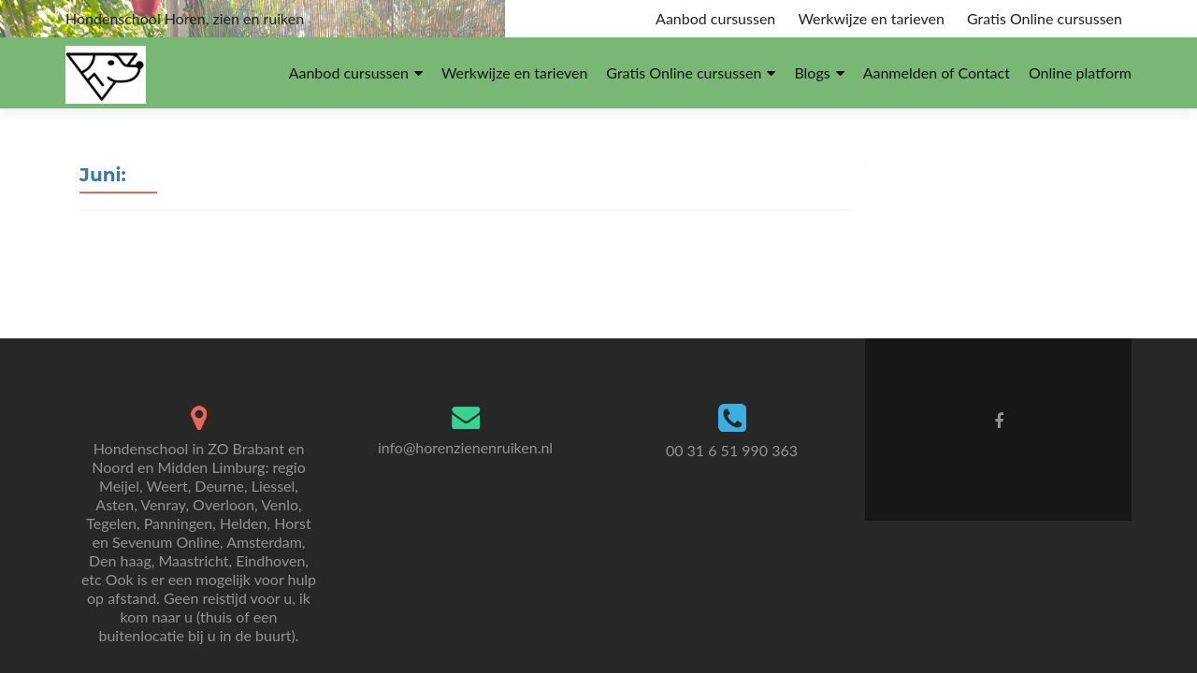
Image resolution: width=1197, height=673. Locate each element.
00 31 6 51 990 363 (732, 450)
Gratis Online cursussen (1044, 18)
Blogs (811, 72)
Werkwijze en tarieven (871, 18)
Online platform (1080, 72)
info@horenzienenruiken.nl (465, 447)
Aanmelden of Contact (936, 72)
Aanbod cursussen (715, 18)
